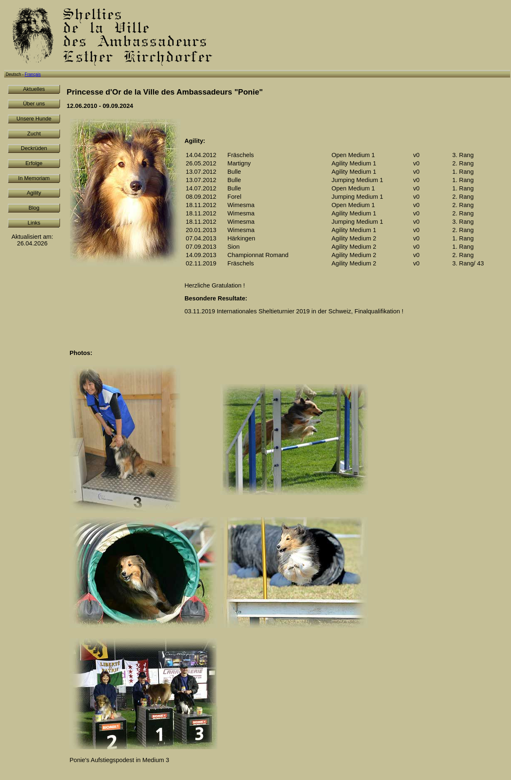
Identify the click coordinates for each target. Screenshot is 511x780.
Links (33, 223)
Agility (34, 193)
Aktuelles (34, 89)
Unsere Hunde (34, 118)
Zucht (34, 133)
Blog (33, 208)
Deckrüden (34, 148)
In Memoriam (34, 178)
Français (32, 74)
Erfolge (33, 163)
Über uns (34, 103)
